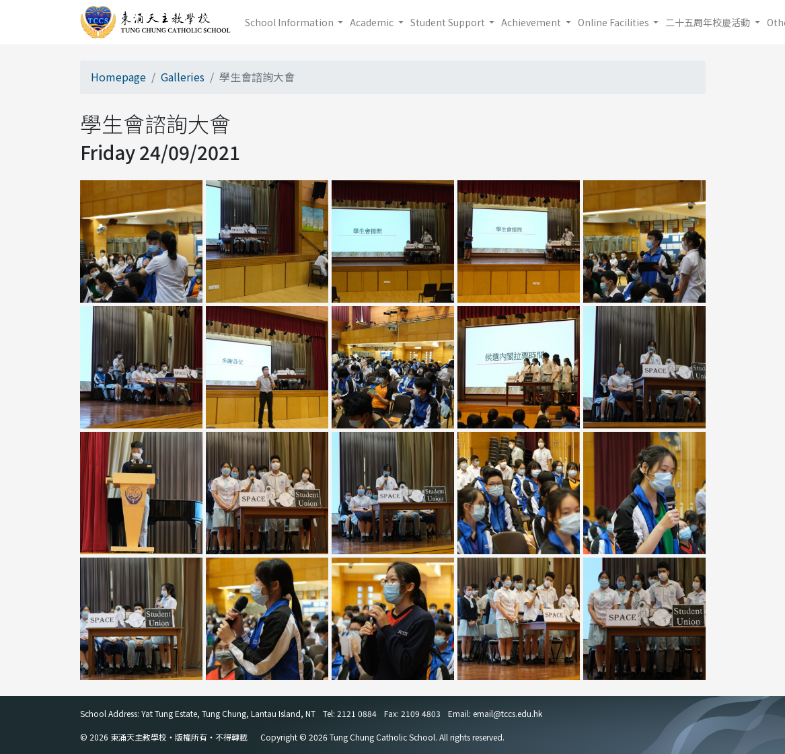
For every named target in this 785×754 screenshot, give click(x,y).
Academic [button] (373, 22)
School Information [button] (290, 22)
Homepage (118, 77)
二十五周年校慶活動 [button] (708, 22)
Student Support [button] (448, 22)
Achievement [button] (532, 22)
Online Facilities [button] (614, 22)
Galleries (182, 77)
